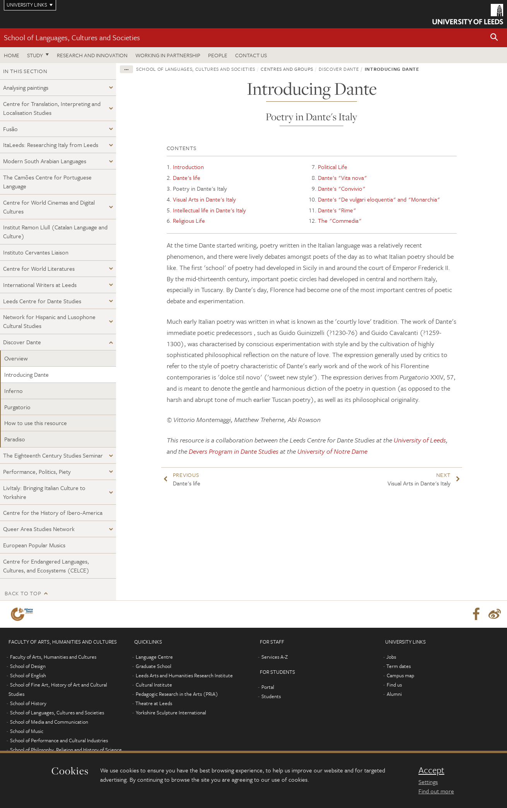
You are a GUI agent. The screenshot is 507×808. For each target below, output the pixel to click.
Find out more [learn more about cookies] (436, 791)
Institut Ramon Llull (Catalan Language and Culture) (55, 231)
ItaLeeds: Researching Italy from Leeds (50, 144)
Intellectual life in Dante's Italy (209, 210)
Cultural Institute (154, 684)
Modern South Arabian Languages (44, 161)
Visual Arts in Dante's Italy (204, 199)
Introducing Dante (26, 374)
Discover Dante (22, 342)
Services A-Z (274, 657)
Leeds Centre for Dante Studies (42, 301)
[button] (494, 38)
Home (11, 55)
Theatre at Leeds (153, 703)
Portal (267, 687)
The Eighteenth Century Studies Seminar (53, 455)
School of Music (26, 731)
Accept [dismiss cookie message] (431, 770)
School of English (28, 675)
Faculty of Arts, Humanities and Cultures (53, 657)
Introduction (188, 166)
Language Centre (154, 657)
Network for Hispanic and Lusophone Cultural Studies (49, 321)
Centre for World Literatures (39, 268)
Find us (394, 684)
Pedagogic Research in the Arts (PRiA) (177, 694)
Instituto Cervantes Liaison (35, 252)
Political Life (332, 166)
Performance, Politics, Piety (37, 471)
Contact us (251, 55)
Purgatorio (17, 407)
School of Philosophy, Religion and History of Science (66, 749)
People (217, 55)
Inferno (13, 390)
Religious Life (189, 220)
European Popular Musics (34, 545)
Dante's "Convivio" (341, 188)
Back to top (23, 593)
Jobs (391, 657)
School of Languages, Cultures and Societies (72, 37)
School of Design (28, 666)
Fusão (10, 129)
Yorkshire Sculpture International (171, 712)
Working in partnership (167, 55)
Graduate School (153, 666)
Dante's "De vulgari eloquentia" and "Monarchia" (379, 199)
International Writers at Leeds (40, 284)
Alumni (394, 694)
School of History (28, 703)
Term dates (398, 666)
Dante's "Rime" (337, 210)
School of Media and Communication (49, 722)
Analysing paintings (25, 87)
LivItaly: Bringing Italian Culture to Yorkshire (44, 492)
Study (35, 55)
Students (271, 696)
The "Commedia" (340, 220)
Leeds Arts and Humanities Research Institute (184, 675)
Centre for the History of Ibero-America (52, 512)
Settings (428, 781)
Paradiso (14, 439)
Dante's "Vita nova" (342, 177)
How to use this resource (35, 423)
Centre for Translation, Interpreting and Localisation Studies (52, 108)
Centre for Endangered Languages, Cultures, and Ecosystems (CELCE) (46, 565)
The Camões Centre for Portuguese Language (47, 181)
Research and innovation (92, 55)
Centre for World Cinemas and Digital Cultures (49, 206)
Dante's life (186, 177)
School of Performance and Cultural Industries (59, 740)
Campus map (400, 675)
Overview (16, 358)
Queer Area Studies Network (39, 528)
